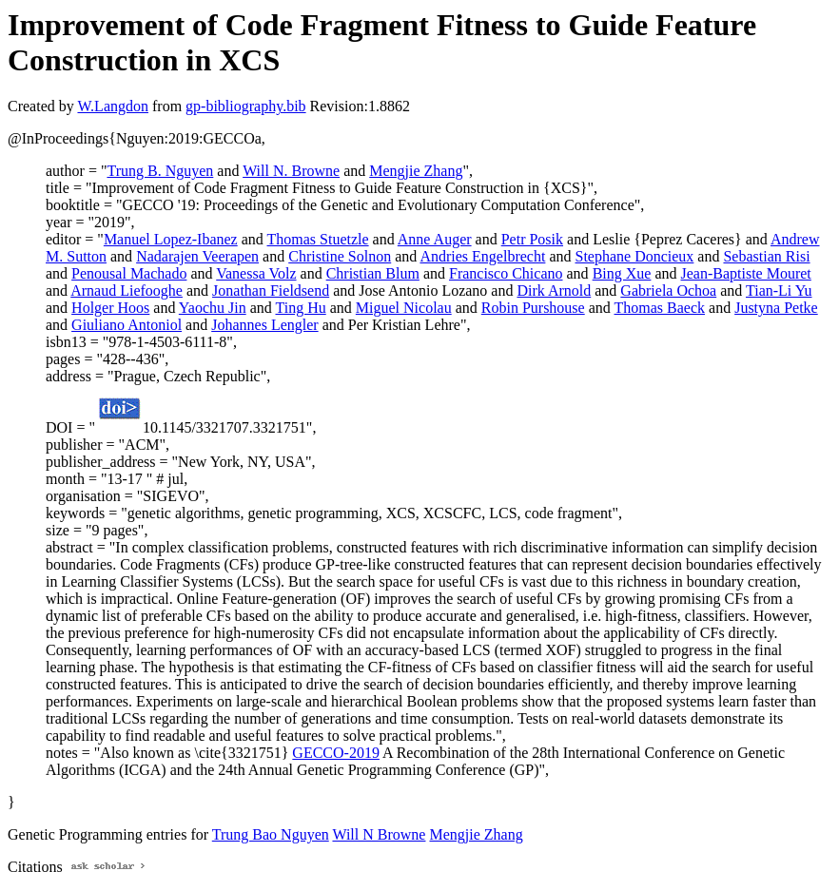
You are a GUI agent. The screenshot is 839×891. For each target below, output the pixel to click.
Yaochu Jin (212, 308)
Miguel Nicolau (404, 308)
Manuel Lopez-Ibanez (171, 239)
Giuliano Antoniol (126, 325)
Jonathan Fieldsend (270, 290)
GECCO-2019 (336, 753)
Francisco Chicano (506, 273)
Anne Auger (435, 239)
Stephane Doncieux (635, 256)
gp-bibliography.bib (245, 106)
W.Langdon (112, 106)
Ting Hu (300, 308)
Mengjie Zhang (415, 171)
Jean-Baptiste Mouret (746, 273)
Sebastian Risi (766, 256)
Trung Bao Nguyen (270, 834)
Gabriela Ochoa (668, 290)
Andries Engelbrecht (482, 256)
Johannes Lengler (264, 325)
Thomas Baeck (660, 308)
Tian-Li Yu (779, 290)
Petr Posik (532, 239)
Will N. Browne (291, 171)
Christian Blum (373, 273)
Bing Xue (622, 273)
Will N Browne (378, 834)
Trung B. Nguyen (160, 171)
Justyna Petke (776, 308)
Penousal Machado (128, 273)
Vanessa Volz (256, 273)
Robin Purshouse (533, 308)
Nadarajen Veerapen (197, 256)
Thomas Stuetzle (318, 239)
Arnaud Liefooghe (126, 290)
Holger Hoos (110, 308)
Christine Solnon (339, 256)
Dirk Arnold (554, 290)
